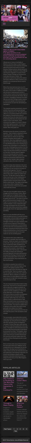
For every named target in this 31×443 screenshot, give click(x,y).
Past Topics (7, 429)
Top (15, 431)
